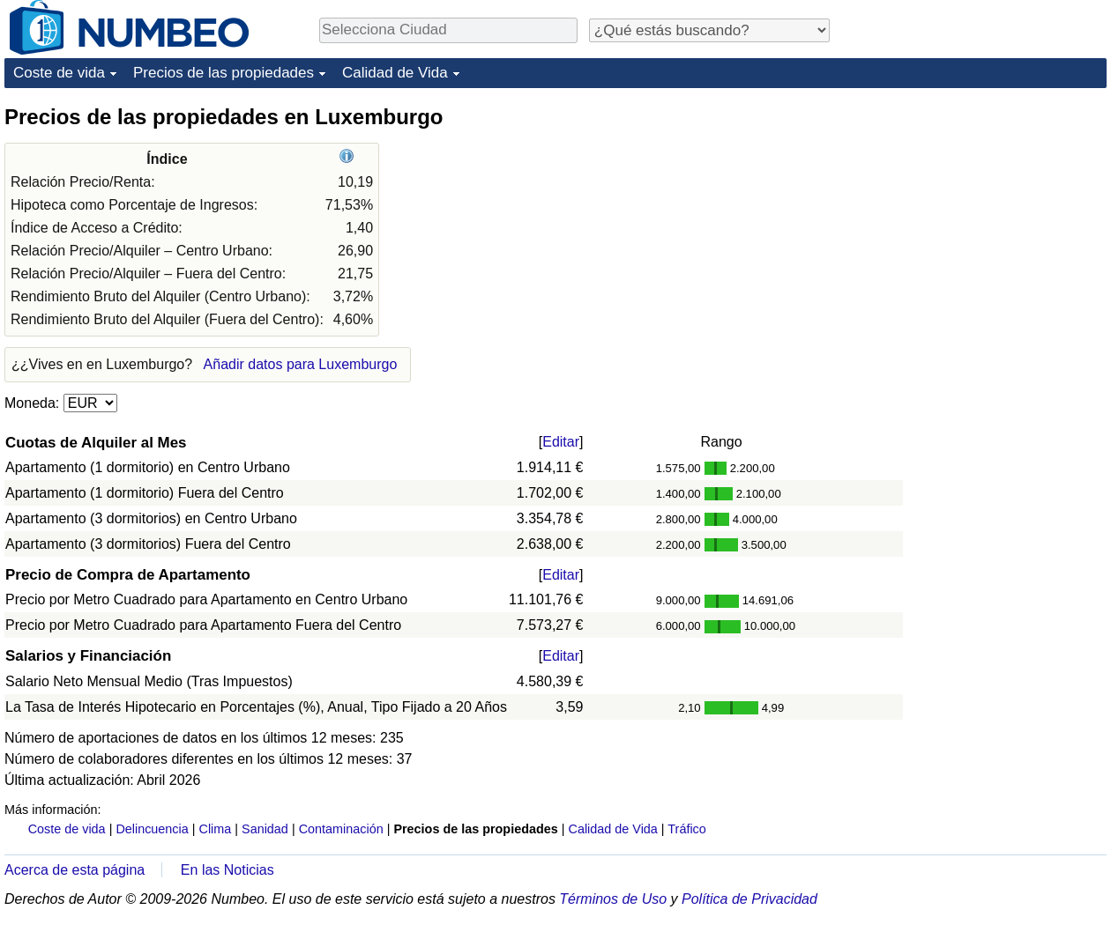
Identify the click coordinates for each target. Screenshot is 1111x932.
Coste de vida (59, 72)
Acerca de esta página (74, 869)
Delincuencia (152, 829)
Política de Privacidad (749, 898)
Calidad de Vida (395, 72)
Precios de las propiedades (223, 72)
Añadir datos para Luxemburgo (301, 364)
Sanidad (265, 829)
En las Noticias (227, 869)
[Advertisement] (974, 213)
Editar (560, 441)
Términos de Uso (613, 898)
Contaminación (341, 829)
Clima (215, 829)
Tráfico (686, 829)
